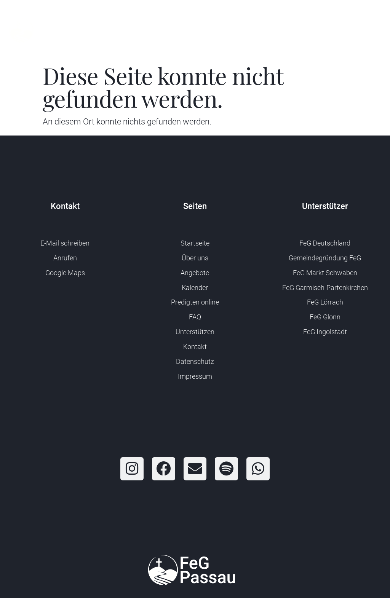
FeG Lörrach (325, 302)
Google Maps (65, 273)
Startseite (195, 243)
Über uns (195, 258)
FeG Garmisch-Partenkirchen (325, 288)
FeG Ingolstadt (325, 332)
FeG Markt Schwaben (325, 273)
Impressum (195, 376)
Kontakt (195, 347)
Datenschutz (195, 361)
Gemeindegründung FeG (325, 258)
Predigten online (195, 302)
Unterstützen (195, 332)
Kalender (195, 288)
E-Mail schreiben (65, 243)
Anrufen (65, 258)
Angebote (195, 273)
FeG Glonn (325, 317)
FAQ (195, 317)
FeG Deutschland (324, 243)
